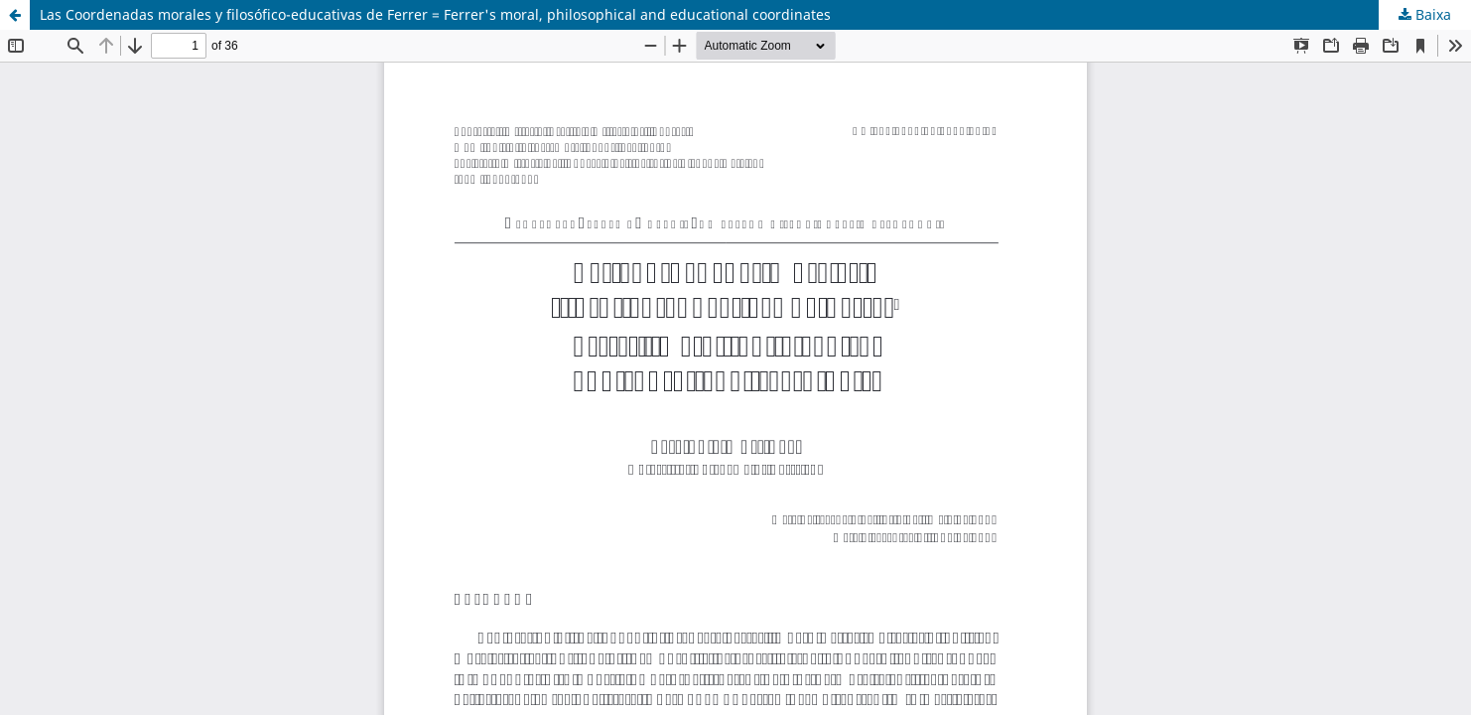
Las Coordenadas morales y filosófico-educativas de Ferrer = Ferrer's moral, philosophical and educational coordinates (435, 14)
